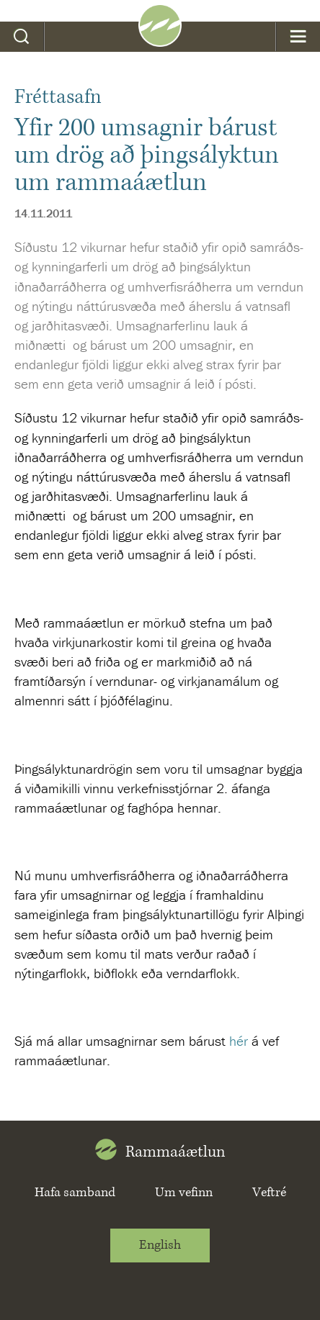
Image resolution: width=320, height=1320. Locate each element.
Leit (22, 36)
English (160, 1245)
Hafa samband (75, 1192)
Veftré (269, 1192)
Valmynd (298, 36)
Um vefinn (184, 1192)
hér (238, 1040)
